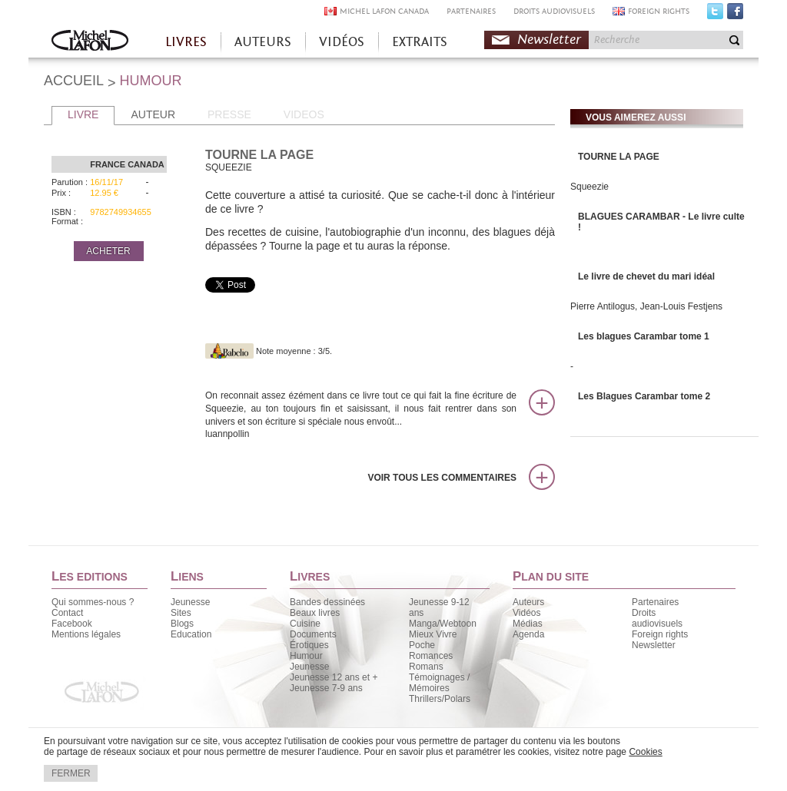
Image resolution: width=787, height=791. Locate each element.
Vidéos (526, 612)
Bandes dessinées (327, 602)
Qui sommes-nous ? (92, 602)
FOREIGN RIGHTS (658, 11)
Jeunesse (190, 602)
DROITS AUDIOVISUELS (554, 11)
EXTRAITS (419, 42)
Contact (67, 612)
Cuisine (305, 623)
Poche (422, 645)
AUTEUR (153, 114)
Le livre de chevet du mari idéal (646, 276)
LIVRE (83, 114)
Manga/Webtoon (443, 623)
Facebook (735, 14)
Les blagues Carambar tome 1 (643, 336)
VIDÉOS (341, 42)
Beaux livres (315, 612)
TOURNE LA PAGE (618, 156)
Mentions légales (86, 634)
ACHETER (108, 251)
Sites (181, 612)
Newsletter (549, 39)
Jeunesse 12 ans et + (333, 677)
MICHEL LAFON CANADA (384, 11)
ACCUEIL (74, 80)
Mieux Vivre (433, 634)
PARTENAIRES (471, 11)
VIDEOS (304, 114)
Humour (306, 655)
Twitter (715, 14)
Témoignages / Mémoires (439, 682)
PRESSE (229, 114)
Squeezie (589, 186)
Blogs (182, 623)
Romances (431, 655)
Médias (528, 623)
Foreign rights (660, 634)
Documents (313, 634)
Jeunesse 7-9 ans (326, 688)
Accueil (89, 42)
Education (191, 634)
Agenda (528, 634)
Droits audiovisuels (657, 618)
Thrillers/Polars (439, 698)
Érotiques (309, 645)
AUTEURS (262, 42)
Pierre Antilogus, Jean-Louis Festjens (646, 306)
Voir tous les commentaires (441, 477)
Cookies (645, 751)
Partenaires (655, 602)
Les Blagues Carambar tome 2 (644, 396)
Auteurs (528, 602)
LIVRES (186, 42)
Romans (426, 666)
